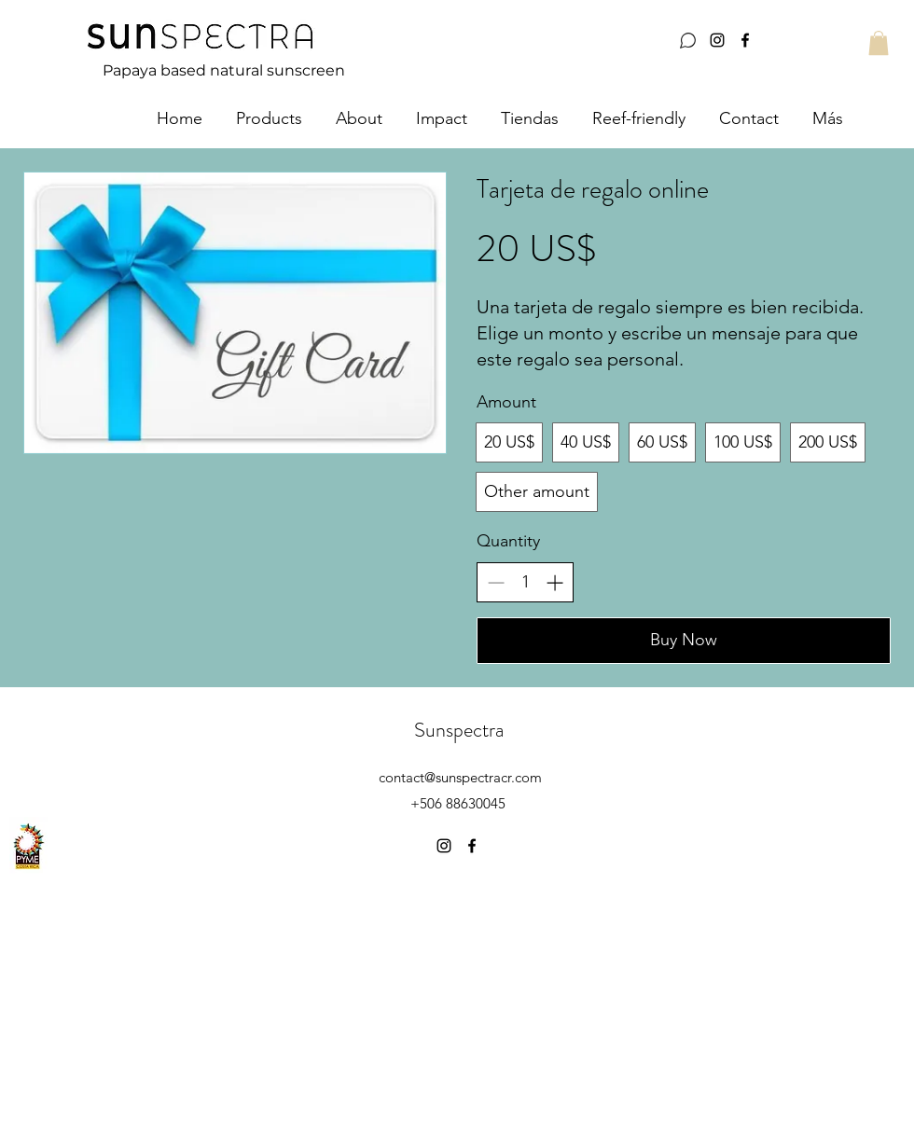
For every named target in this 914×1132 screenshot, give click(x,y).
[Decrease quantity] (495, 582)
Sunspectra (459, 729)
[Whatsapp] (687, 40)
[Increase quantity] (554, 582)
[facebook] (745, 40)
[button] (878, 43)
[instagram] (717, 40)
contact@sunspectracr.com (460, 777)
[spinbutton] (525, 582)
